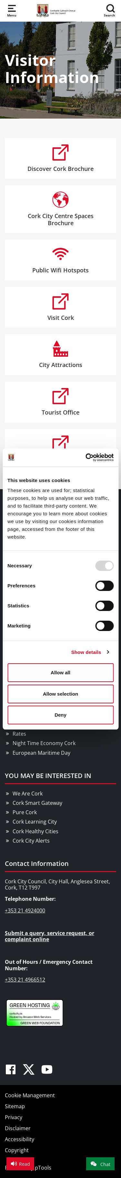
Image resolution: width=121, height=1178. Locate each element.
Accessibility (19, 1139)
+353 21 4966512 (25, 979)
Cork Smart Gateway (37, 802)
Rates (19, 733)
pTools (43, 1167)
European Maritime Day (41, 752)
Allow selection (60, 694)
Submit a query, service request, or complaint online (49, 936)
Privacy (13, 1117)
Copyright (17, 1150)
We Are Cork (28, 793)
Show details (86, 652)
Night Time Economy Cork (44, 743)
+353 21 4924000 (25, 910)
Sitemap (15, 1106)
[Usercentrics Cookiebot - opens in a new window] (86, 457)
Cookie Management (30, 1095)
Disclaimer (18, 1128)
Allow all (60, 672)
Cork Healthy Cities (35, 831)
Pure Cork (25, 812)
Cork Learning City (35, 821)
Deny (60, 715)
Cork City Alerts (31, 840)
